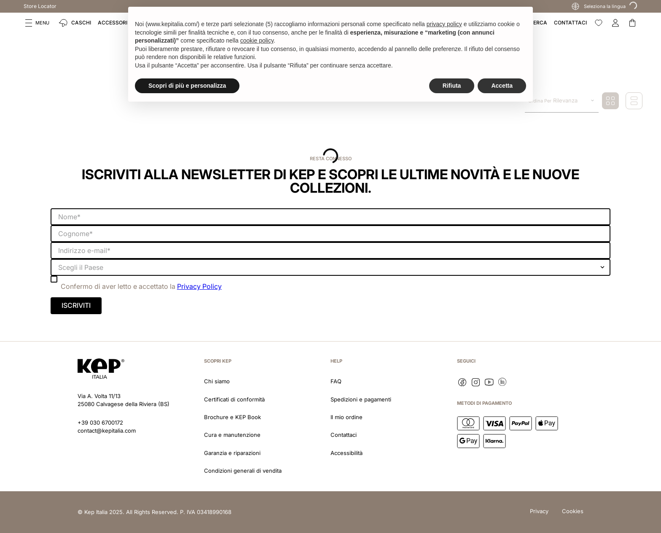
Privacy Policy (199, 286)
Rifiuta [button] (452, 85)
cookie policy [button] (257, 40)
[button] (37, 23)
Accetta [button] (502, 85)
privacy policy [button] (444, 24)
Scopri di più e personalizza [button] (187, 85)
